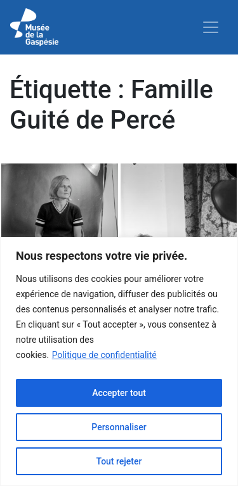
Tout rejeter (119, 461)
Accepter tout (119, 393)
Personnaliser (118, 427)
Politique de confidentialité (104, 355)
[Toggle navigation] (211, 27)
